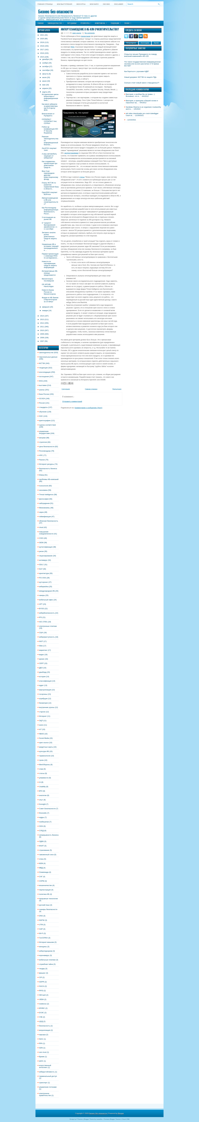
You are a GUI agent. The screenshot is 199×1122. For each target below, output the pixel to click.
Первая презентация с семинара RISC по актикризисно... (50, 256)
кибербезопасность (47, 613)
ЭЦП (41, 721)
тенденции (43, 368)
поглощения (44, 377)
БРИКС (42, 1008)
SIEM (41, 543)
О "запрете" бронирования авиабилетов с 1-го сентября (49, 226)
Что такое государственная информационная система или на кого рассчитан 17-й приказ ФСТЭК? (142, 64)
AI (40, 782)
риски (41, 551)
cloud (41, 527)
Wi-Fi (41, 933)
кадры (41, 817)
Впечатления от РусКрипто (48, 115)
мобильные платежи (47, 960)
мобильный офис (46, 600)
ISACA (41, 986)
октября (45, 66)
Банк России (44, 394)
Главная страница (45, 4)
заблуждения (44, 503)
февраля (45, 307)
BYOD (41, 609)
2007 (42, 341)
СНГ (41, 877)
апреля (45, 88)
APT (40, 604)
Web (41, 646)
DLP (40, 569)
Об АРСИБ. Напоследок (47, 285)
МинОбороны (44, 765)
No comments (90, 33)
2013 (42, 319)
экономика (43, 490)
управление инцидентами (44, 432)
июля (44, 77)
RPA (40, 1043)
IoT (40, 729)
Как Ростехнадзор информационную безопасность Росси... (50, 211)
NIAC (41, 1039)
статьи (41, 773)
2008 (42, 338)
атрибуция (43, 699)
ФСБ (41, 381)
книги (41, 725)
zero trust (42, 1052)
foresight (42, 804)
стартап (42, 712)
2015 (42, 57)
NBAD (41, 734)
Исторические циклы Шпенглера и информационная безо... (50, 97)
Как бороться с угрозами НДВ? (136, 71)
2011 (42, 327)
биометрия (43, 703)
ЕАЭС (41, 1013)
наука (41, 512)
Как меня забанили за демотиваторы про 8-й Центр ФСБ (50, 107)
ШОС (41, 1061)
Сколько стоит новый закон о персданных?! (141, 83)
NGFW (41, 920)
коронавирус (44, 955)
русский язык (44, 905)
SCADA (42, 399)
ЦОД (41, 1021)
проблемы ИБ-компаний (48, 479)
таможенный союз (46, 855)
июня (44, 81)
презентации (85, 36)
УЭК (40, 1017)
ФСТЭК (42, 363)
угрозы (42, 390)
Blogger (121, 1113)
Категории (145, 43)
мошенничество (45, 885)
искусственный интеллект (45, 1066)
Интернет (43, 716)
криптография (44, 421)
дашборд (42, 672)
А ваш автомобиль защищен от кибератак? (49, 156)
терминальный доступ (48, 1076)
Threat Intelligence (46, 495)
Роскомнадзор (45, 451)
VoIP (41, 929)
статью (82, 177)
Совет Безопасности (47, 809)
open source (44, 743)
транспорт (43, 1083)
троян (41, 760)
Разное (128, 22)
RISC (73, 47)
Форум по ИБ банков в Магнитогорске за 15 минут (50, 300)
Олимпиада (43, 872)
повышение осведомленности (46, 533)
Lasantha (99, 1119)
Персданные (72, 23)
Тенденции (116, 22)
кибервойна (43, 587)
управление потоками (48, 1087)
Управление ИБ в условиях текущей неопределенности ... (50, 247)
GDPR (41, 982)
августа (45, 74)
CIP (40, 977)
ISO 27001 (43, 622)
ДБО (41, 668)
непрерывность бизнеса (48, 835)
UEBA (41, 999)
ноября (45, 63)
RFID (41, 991)
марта (44, 92)
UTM (41, 925)
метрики (42, 438)
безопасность (44, 1026)
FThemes (80, 1119)
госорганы (43, 694)
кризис (41, 659)
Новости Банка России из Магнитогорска (49, 292)
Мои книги (94, 4)
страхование (44, 850)
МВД (41, 868)
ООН (41, 826)
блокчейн (43, 813)
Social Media (44, 738)
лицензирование (45, 556)
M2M (41, 863)
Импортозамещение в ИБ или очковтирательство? (50, 201)
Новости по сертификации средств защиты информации (49, 264)
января (45, 311)
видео (41, 655)
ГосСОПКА (43, 938)
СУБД (41, 831)
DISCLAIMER (118, 4)
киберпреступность (47, 637)
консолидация (44, 372)
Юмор (41, 475)
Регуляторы (87, 22)
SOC (41, 416)
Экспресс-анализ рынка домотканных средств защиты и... (49, 236)
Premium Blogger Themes (112, 1119)
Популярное (131, 43)
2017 (42, 50)
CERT (41, 663)
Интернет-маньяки (46, 942)
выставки (43, 385)
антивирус (43, 560)
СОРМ (41, 881)
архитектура (44, 573)
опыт (41, 800)
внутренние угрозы (46, 707)
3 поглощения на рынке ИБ (48, 218)
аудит (41, 685)
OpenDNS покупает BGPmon (49, 193)
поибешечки (44, 822)
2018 (42, 46)
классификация (45, 681)
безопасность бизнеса (48, 469)
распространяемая (71, 153)
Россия (42, 403)
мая (43, 85)
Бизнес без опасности (55, 11)
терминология (44, 756)
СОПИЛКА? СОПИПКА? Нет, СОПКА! (49, 121)
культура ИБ (44, 751)
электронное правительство (45, 1094)
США (41, 633)
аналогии (43, 795)
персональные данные (48, 357)
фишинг (42, 973)
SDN (41, 1048)
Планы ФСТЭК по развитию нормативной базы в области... (50, 186)
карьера (42, 1035)
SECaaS (42, 995)
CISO (41, 538)
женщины (43, 947)
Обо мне (106, 4)
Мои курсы (80, 4)
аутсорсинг (43, 582)
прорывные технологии (48, 899)
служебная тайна (46, 964)
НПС (41, 455)
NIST (41, 641)
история (42, 677)
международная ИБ (47, 591)
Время (41, 1057)
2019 (42, 42)
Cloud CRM (125, 1119)
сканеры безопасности (48, 909)
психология (43, 486)
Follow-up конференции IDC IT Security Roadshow (50, 130)
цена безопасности (46, 447)
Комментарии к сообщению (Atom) (88, 408)
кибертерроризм (45, 951)
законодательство (46, 353)
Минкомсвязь (44, 508)
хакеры (42, 595)
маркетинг (43, 650)
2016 (42, 53)
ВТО (40, 791)
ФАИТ (41, 846)
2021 (42, 35)
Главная (40, 23)
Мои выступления (64, 4)
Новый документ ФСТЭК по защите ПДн (140, 77)
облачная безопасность (48, 521)
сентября (46, 70)
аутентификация (45, 547)
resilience (42, 1004)
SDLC (41, 565)
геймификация (45, 517)
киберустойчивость (46, 1072)
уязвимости (43, 778)
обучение (43, 412)
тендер (42, 969)
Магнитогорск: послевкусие (48, 280)
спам (41, 769)
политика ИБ (44, 894)
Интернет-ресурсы (46, 464)
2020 (42, 39)
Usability (42, 787)
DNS (41, 916)
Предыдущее (116, 389)
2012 (42, 323)
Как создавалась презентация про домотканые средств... (49, 164)
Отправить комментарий (72, 401)
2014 (42, 316)
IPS (40, 617)
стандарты (43, 407)
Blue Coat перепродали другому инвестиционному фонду (50, 175)
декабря (45, 59)
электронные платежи (48, 626)
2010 (42, 330)
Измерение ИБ (102, 22)
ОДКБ (41, 841)
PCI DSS (42, 578)
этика (41, 859)
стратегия (43, 442)
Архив (156, 43)
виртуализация (45, 690)
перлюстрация (45, 890)
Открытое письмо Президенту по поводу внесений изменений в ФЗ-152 (140, 55)
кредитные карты (46, 747)
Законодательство (56, 22)
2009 (42, 334)
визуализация (44, 1030)
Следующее (66, 389)
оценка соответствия (47, 425)
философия (44, 499)
